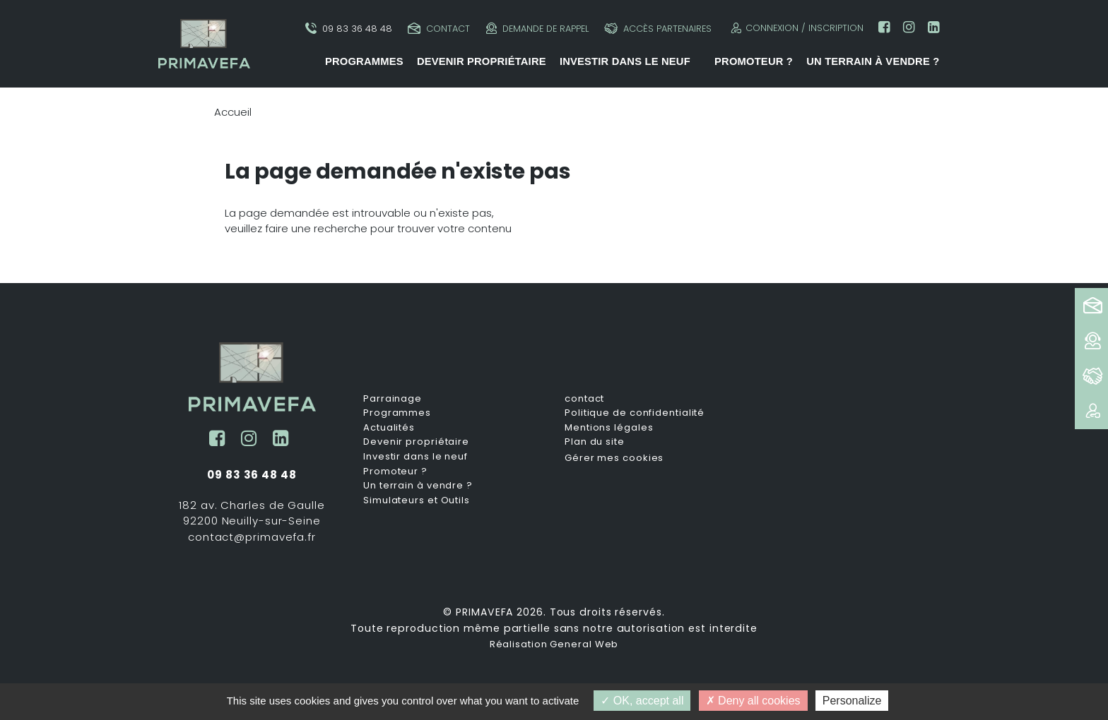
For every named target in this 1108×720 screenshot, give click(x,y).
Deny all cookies (753, 701)
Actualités (389, 427)
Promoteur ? (753, 61)
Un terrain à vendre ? (872, 61)
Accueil (233, 111)
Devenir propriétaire (481, 61)
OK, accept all (642, 701)
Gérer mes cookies (614, 457)
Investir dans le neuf (625, 61)
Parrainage (392, 398)
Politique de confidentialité (635, 413)
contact (584, 398)
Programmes (364, 61)
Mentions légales (609, 427)
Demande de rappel (537, 29)
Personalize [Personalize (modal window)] (852, 701)
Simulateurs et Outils (416, 500)
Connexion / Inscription (795, 28)
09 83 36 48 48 (348, 29)
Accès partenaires (658, 29)
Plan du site (595, 442)
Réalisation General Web (554, 644)
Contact (439, 29)
